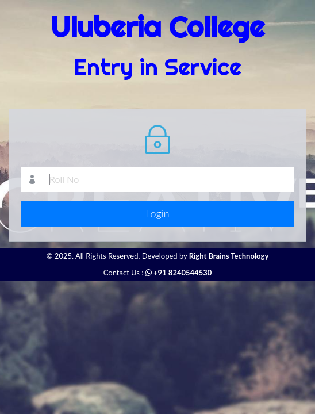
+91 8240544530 (178, 272)
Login (157, 213)
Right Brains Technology (229, 255)
